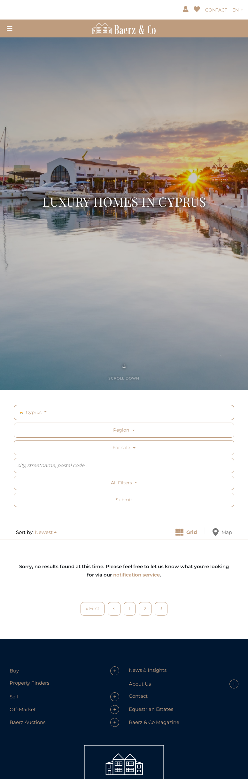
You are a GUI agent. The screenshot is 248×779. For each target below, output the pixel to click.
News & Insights (148, 670)
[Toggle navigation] (9, 28)
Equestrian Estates (151, 709)
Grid (186, 532)
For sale (121, 447)
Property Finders (29, 683)
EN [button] (236, 10)
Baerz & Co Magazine (154, 722)
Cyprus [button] (31, 412)
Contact (138, 696)
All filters (122, 483)
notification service (136, 575)
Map (222, 532)
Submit (124, 500)
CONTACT (216, 10)
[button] (46, 532)
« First (92, 608)
